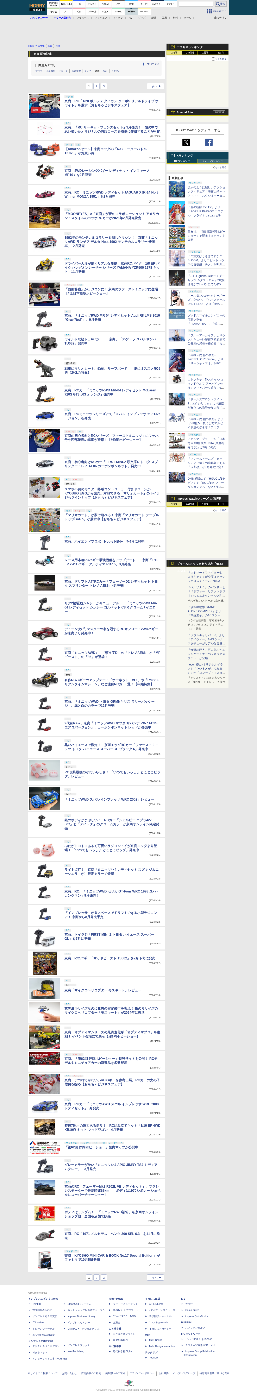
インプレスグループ (184, 1373)
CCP (105, 71)
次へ (158, 86)
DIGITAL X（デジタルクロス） (85, 1328)
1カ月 (221, 52)
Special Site (185, 112)
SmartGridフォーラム (79, 1303)
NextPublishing (76, 1351)
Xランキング (185, 155)
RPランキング (182, 161)
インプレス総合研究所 (44, 1316)
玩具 (153, 17)
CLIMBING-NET (122, 1340)
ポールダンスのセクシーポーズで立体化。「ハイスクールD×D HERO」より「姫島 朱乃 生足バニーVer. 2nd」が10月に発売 (206, 304)
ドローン (63, 71)
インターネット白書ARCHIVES (49, 1358)
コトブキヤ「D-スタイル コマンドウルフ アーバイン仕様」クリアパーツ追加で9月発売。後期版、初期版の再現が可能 (206, 388)
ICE (183, 1298)
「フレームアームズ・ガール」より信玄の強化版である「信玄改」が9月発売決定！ (206, 463)
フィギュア (101, 17)
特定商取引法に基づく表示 (214, 1373)
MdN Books (155, 1340)
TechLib (153, 1357)
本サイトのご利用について (43, 1373)
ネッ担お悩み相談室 (43, 1334)
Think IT (36, 1303)
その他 (115, 71)
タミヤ (87, 71)
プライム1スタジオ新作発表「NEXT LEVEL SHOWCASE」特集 (200, 564)
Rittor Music (116, 1298)
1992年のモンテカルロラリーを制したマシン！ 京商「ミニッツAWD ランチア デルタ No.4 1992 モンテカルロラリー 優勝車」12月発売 (111, 242)
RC (130, 17)
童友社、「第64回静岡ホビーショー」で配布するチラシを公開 (207, 235)
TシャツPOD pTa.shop (198, 1339)
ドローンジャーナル (43, 1328)
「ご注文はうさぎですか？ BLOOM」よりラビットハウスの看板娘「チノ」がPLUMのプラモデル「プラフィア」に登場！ (206, 264)
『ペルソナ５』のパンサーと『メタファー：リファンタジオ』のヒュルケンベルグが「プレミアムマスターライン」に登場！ (206, 595)
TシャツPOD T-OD (124, 1316)
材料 (175, 17)
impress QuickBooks (196, 1316)
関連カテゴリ (47, 65)
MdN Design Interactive (162, 1346)
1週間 (205, 52)
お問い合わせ (69, 1373)
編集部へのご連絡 (115, 1373)
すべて (39, 71)
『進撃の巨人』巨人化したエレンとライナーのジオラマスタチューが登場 (206, 654)
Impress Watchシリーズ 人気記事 (199, 498)
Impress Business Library (81, 1316)
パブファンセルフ (195, 1327)
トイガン (118, 17)
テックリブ (151, 1352)
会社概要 (164, 1373)
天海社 (189, 1303)
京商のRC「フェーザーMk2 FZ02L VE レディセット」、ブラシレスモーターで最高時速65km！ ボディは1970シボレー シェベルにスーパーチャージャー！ (112, 1191)
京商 (97, 71)
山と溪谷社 (115, 1328)
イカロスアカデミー (160, 1328)
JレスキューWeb (158, 1322)
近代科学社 (115, 1346)
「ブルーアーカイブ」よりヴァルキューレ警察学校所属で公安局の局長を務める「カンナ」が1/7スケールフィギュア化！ (206, 343)
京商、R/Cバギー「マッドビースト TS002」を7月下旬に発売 (109, 958)
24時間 (190, 52)
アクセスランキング (190, 47)
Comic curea (192, 1310)
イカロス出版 (152, 1298)
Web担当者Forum (42, 1310)
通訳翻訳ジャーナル (160, 1316)
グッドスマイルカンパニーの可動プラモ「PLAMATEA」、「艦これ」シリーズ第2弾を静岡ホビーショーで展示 (206, 324)
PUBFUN (186, 1322)
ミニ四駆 (50, 71)
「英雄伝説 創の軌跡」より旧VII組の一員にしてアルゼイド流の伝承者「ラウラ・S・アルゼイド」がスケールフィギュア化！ (206, 427)
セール (187, 17)
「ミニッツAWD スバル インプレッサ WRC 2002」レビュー (109, 799)
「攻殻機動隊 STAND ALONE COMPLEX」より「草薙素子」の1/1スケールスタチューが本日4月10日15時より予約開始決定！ (206, 615)
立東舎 (116, 1322)
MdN (147, 1334)
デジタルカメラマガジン (46, 1346)
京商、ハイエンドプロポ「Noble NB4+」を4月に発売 (104, 541)
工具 (164, 17)
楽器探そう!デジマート (125, 1310)
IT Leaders (38, 1322)
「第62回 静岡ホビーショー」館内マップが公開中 (101, 1147)
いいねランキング (213, 161)
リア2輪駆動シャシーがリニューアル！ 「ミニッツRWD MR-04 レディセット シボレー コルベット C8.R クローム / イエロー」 (110, 607)
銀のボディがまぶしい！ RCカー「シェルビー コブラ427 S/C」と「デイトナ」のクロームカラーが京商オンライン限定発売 (111, 824)
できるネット (39, 1352)
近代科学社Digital (122, 1351)
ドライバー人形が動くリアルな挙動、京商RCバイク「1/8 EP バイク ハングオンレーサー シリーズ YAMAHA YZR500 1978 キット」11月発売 (112, 267)
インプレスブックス (79, 1345)
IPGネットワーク (190, 1333)
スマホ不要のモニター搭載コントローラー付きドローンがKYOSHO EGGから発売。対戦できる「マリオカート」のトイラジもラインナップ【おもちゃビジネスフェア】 (112, 493)
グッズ (142, 17)
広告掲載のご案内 (91, 1373)
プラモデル (83, 17)
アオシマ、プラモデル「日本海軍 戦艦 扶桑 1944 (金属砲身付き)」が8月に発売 (206, 443)
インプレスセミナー (79, 1322)
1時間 (174, 52)
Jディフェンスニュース (162, 1310)
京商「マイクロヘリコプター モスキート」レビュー (102, 990)
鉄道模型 (76, 71)
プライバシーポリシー (142, 1373)
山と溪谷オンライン (124, 1333)
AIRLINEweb (156, 1303)
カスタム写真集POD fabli (200, 1345)
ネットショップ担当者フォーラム (86, 1310)
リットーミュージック (125, 1303)
